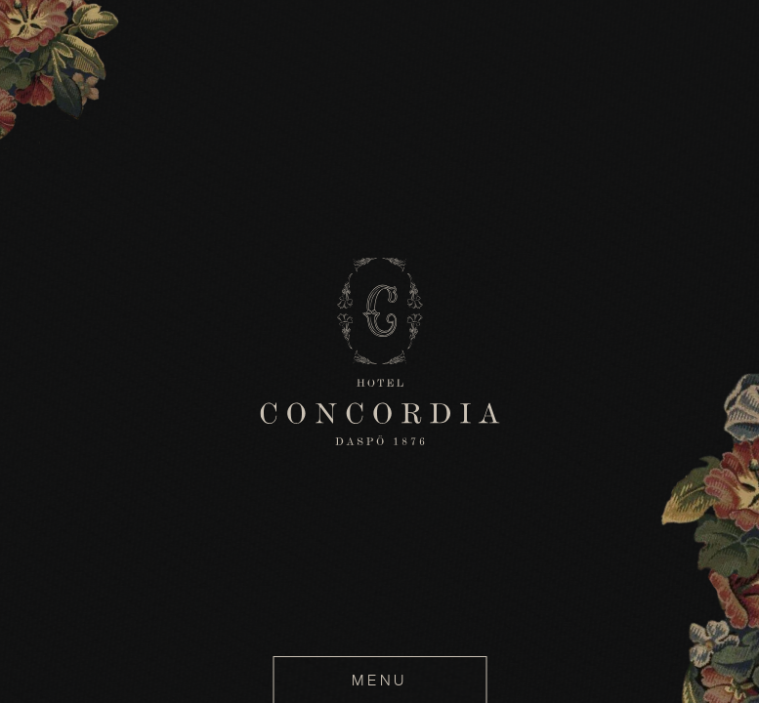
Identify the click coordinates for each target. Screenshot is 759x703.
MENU (379, 680)
